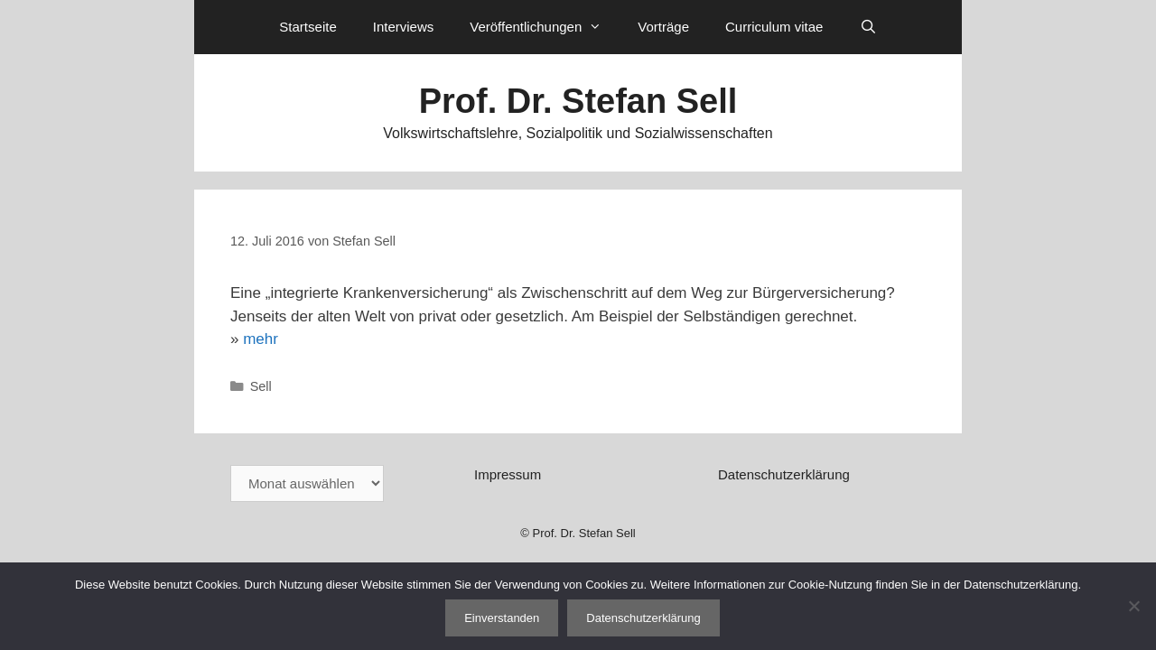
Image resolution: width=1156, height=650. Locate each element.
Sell (261, 386)
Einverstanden (501, 618)
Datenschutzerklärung (784, 474)
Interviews (403, 26)
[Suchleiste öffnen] (867, 27)
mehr (260, 339)
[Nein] (1133, 606)
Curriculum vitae (774, 26)
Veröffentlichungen (545, 27)
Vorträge (663, 26)
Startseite (307, 26)
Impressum (507, 474)
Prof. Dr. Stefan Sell (578, 101)
